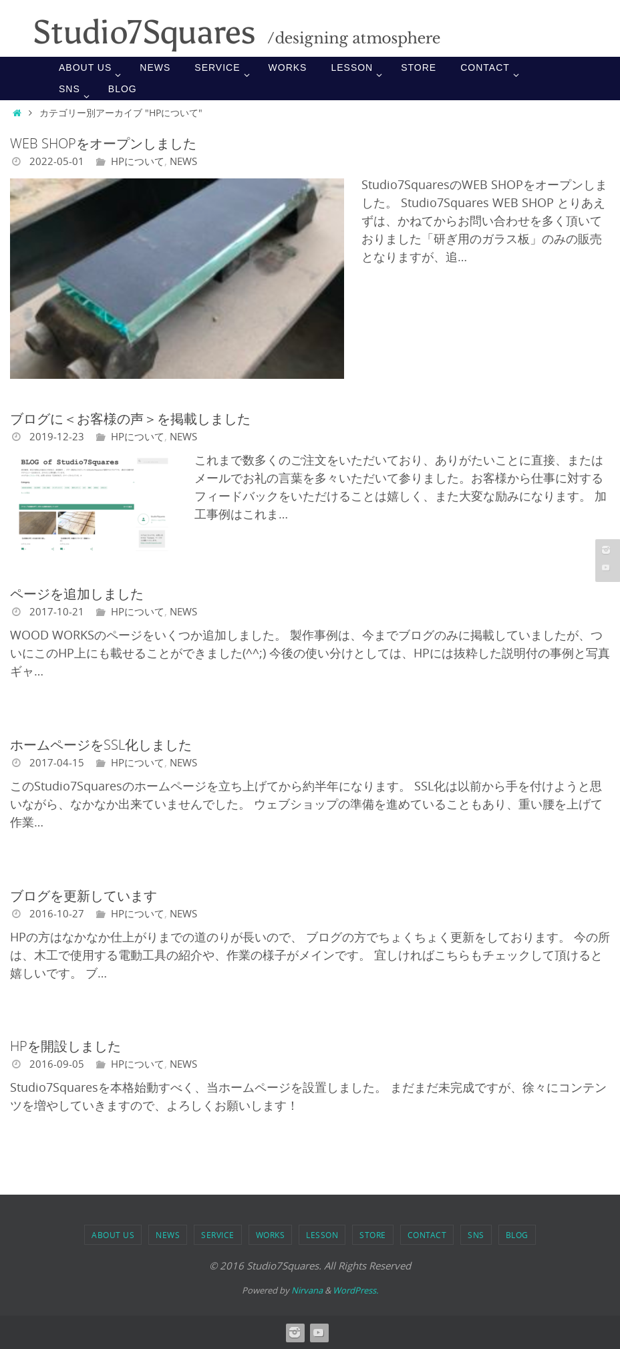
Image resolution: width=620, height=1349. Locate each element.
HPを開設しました (65, 1046)
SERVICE (218, 1234)
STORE (372, 1234)
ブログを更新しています (83, 896)
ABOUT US (113, 1234)
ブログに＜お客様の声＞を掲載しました (130, 419)
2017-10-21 (56, 611)
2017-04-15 (56, 762)
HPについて (139, 161)
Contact (427, 1234)
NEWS (189, 161)
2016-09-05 (56, 1063)
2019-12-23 (56, 436)
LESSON (322, 1234)
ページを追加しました (77, 594)
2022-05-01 (56, 161)
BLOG (517, 1234)
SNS (476, 1234)
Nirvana (307, 1290)
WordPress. (355, 1290)
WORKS (270, 1234)
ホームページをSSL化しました (101, 745)
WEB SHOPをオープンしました (103, 143)
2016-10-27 (56, 913)
